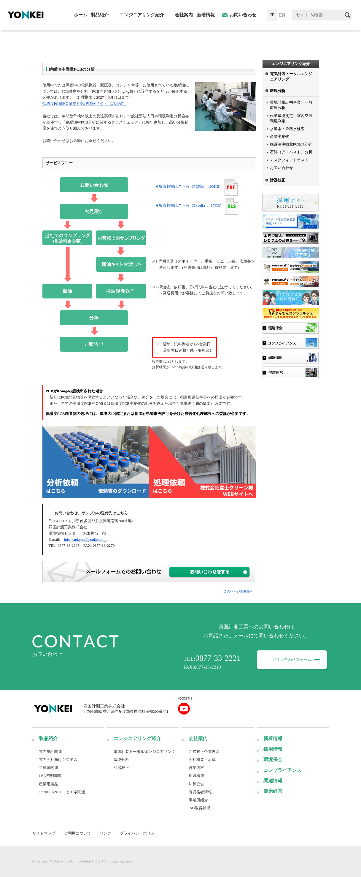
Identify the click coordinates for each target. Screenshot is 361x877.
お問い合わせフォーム (292, 659)
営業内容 (196, 767)
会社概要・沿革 (202, 759)
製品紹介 (48, 738)
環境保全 (272, 759)
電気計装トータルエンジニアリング (291, 76)
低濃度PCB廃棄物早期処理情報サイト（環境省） (84, 103)
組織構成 (196, 775)
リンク (105, 833)
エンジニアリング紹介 (72, 33)
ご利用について (77, 833)
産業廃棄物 (279, 136)
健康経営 (272, 791)
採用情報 (272, 749)
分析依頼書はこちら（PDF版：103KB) (188, 186)
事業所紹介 (198, 800)
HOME (44, 33)
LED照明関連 (50, 775)
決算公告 (196, 784)
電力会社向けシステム (58, 759)
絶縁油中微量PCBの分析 (134, 33)
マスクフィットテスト (289, 160)
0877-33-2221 (218, 658)
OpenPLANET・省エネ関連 (62, 792)
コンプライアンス (282, 770)
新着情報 (272, 738)
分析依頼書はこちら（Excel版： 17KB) (188, 205)
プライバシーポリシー (139, 833)
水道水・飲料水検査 (287, 129)
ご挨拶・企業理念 (204, 751)
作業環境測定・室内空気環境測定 (291, 118)
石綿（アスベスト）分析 (291, 152)
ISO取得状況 (199, 808)
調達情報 (272, 780)
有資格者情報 (200, 792)
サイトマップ (43, 833)
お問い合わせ (281, 167)
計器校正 (277, 180)
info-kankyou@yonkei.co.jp (85, 539)
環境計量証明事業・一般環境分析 (291, 105)
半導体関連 (48, 767)
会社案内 (198, 738)
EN (282, 15)
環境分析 (102, 33)
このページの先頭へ (238, 591)
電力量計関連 (50, 751)
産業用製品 (48, 784)
